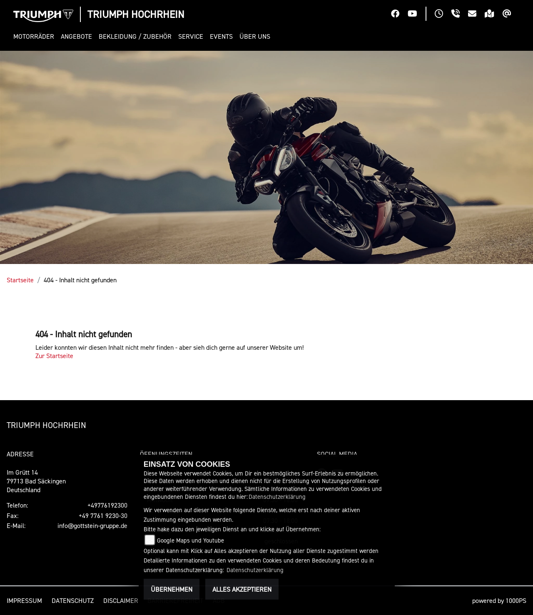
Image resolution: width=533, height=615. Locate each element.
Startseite (20, 280)
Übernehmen (171, 589)
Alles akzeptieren (241, 589)
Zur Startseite (54, 355)
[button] (35, 36)
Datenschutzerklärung (277, 496)
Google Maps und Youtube (190, 540)
